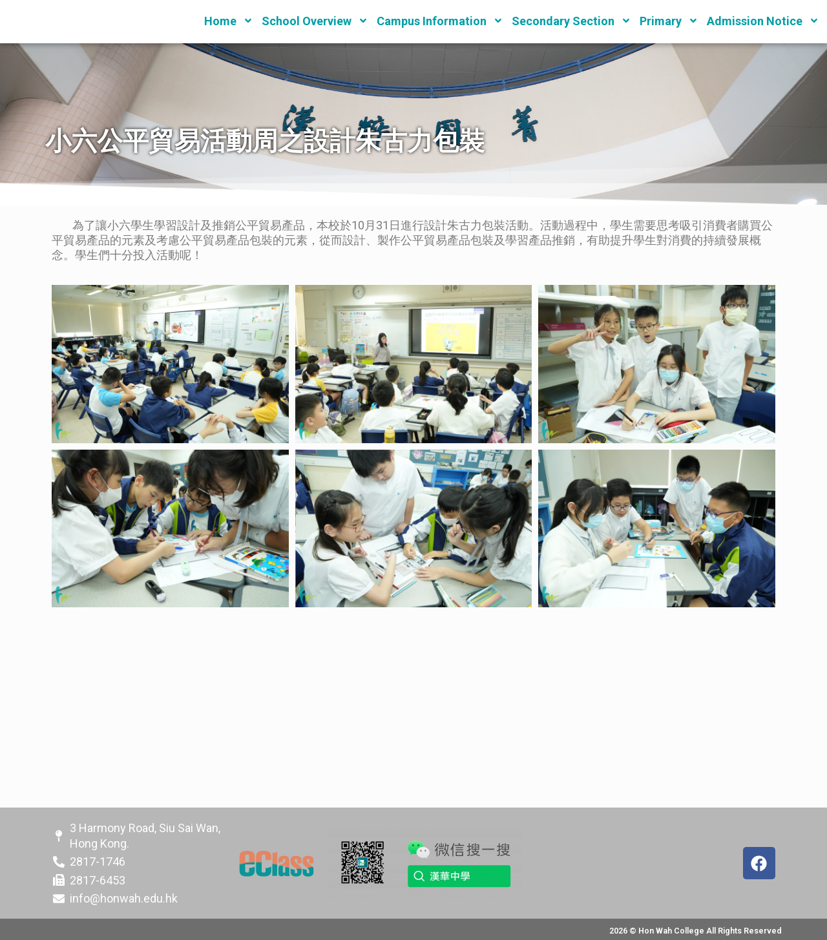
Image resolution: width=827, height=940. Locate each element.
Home (228, 21)
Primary (669, 21)
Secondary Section (571, 21)
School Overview (315, 21)
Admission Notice (763, 21)
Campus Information (440, 21)
